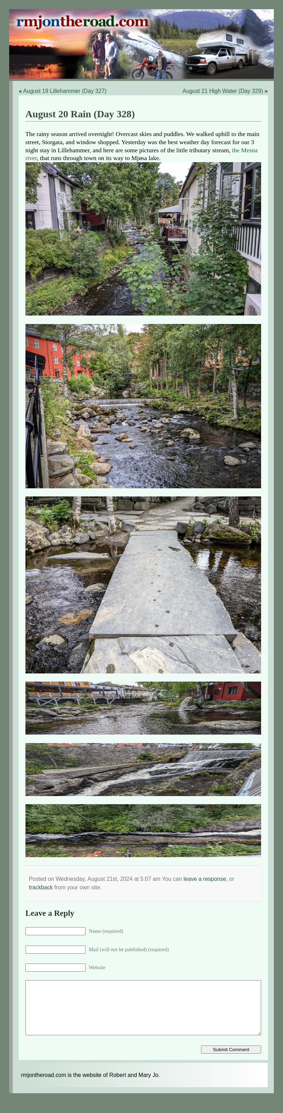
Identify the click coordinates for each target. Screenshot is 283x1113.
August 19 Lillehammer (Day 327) (65, 91)
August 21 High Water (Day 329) (222, 91)
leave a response (204, 879)
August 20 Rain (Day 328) (80, 113)
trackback (41, 887)
